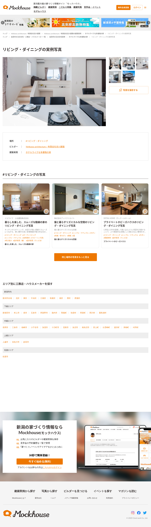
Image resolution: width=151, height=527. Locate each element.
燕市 (25, 313)
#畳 (73, 236)
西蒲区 (77, 298)
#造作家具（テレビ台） (34, 241)
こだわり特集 (65, 7)
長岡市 (5, 327)
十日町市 (55, 327)
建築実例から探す (24, 491)
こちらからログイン (52, 467)
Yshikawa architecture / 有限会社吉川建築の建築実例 (62, 34)
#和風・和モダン (60, 236)
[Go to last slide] (2, 22)
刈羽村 (135, 327)
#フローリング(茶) (37, 238)
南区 (61, 298)
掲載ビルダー (39, 7)
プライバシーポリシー (130, 498)
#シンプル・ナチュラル (13, 238)
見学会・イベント (92, 7)
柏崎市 (24, 327)
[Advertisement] (75, 388)
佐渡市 (5, 356)
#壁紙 (69, 236)
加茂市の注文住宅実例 (57, 37)
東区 (25, 298)
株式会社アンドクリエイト (64, 218)
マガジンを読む (127, 491)
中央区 (34, 298)
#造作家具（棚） (19, 241)
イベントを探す (103, 491)
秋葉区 (52, 298)
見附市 (66, 327)
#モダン (92, 233)
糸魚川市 (15, 342)
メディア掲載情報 (71, 498)
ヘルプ (53, 498)
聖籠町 (64, 313)
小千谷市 (34, 327)
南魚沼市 (85, 327)
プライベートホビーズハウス (115, 241)
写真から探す (49, 491)
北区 (17, 298)
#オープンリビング (29, 235)
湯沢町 (116, 327)
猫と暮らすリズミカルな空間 (65, 239)
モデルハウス (39, 11)
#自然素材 (26, 238)
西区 (69, 298)
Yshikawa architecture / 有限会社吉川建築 (25, 34)
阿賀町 (83, 313)
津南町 (126, 327)
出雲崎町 (106, 327)
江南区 (43, 298)
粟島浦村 (102, 313)
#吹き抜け (8, 241)
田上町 (96, 327)
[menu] (145, 7)
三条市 (15, 327)
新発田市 (6, 313)
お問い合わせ (92, 498)
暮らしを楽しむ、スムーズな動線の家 (19, 244)
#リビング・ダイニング (37, 141)
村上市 (16, 313)
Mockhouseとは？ (19, 498)
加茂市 (45, 327)
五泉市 (34, 313)
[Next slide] (148, 22)
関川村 (92, 313)
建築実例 (52, 7)
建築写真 (77, 7)
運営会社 (38, 498)
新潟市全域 (7, 298)
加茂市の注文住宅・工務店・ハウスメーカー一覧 (28, 37)
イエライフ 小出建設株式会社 (17, 218)
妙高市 (26, 342)
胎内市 (54, 313)
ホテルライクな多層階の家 (94, 34)
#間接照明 (107, 238)
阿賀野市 (44, 313)
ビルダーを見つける (75, 491)
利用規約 (109, 498)
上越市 (5, 342)
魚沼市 (75, 327)
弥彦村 (73, 313)
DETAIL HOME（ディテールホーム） (118, 218)
